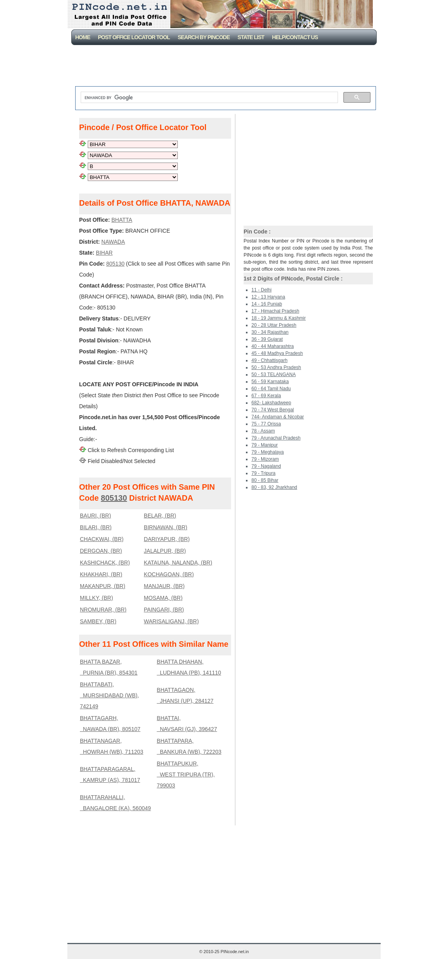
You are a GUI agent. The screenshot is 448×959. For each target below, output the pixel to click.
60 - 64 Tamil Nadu (271, 388)
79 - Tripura (263, 473)
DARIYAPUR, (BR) (167, 539)
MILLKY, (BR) (96, 598)
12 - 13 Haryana (268, 297)
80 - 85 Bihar (264, 480)
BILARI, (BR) (96, 527)
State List (251, 37)
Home (82, 37)
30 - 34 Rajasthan (270, 332)
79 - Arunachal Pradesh (275, 438)
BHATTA (121, 220)
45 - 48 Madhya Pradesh (277, 353)
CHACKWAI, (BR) (101, 539)
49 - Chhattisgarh (269, 360)
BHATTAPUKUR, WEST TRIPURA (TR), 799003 (186, 774)
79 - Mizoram (265, 459)
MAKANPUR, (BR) (102, 586)
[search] (208, 97)
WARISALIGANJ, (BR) (171, 621)
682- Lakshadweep (271, 402)
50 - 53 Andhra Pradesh (276, 367)
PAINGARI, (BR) (164, 609)
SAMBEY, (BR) (98, 621)
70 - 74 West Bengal (272, 410)
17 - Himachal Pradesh (275, 311)
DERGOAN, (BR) (101, 551)
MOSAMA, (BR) (163, 598)
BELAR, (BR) (160, 515)
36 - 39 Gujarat (267, 339)
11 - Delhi (261, 290)
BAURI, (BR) (95, 515)
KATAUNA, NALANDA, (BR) (178, 562)
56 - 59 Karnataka (270, 381)
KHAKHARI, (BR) (101, 574)
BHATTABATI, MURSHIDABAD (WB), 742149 (109, 695)
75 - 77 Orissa (266, 424)
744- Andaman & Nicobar (277, 417)
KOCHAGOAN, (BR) (169, 574)
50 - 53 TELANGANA (273, 374)
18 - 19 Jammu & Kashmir (278, 318)
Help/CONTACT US (295, 37)
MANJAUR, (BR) (164, 586)
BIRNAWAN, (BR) (165, 527)
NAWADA (113, 242)
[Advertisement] (225, 66)
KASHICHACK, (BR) (105, 562)
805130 (115, 264)
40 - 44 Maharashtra (272, 346)
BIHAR (104, 253)
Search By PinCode (204, 37)
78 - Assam (263, 431)
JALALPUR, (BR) (165, 551)
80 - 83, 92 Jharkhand (274, 487)
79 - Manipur (264, 445)
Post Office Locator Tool (134, 37)
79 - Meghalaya (267, 452)
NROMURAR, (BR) (103, 609)
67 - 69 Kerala (266, 395)
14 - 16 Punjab (266, 304)
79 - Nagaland (266, 466)
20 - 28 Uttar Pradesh (273, 325)
